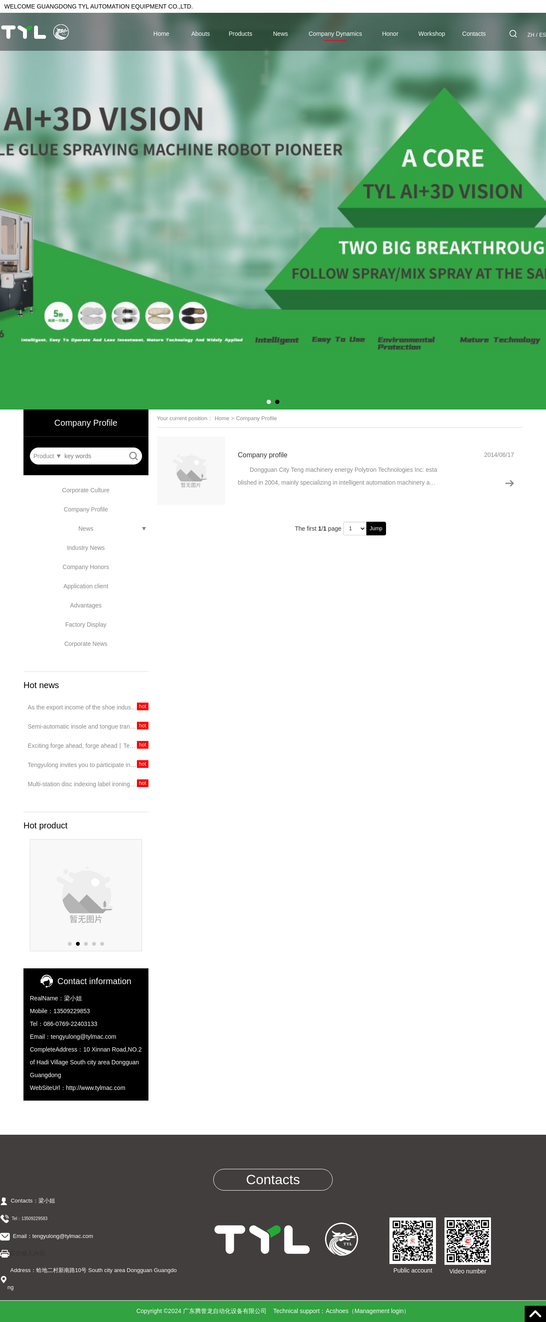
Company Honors (86, 567)
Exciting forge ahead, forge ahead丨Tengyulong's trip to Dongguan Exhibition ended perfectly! (88, 745)
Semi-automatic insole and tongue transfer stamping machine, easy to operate (88, 726)
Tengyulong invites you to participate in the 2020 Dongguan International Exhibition (88, 764)
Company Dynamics (335, 33)
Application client (86, 586)
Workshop (431, 33)
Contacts (474, 33)
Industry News (86, 547)
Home (161, 33)
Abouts (200, 33)
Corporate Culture (86, 490)
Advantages (86, 605)
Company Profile (86, 509)
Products (240, 33)
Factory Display (85, 624)
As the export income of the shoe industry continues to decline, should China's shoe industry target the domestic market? (88, 707)
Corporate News (85, 643)
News (280, 33)
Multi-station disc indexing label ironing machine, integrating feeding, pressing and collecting (88, 784)
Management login (379, 1310)
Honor (390, 33)
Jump (376, 529)
